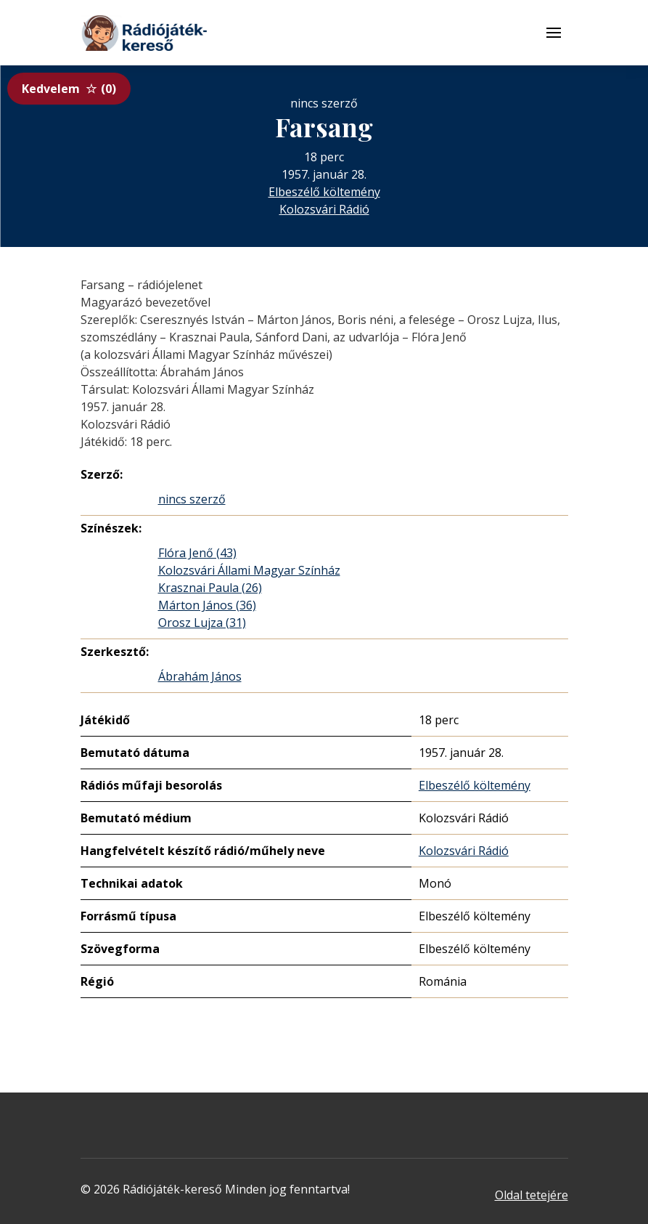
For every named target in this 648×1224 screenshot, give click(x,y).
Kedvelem (69, 88)
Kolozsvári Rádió (324, 209)
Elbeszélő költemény (324, 192)
